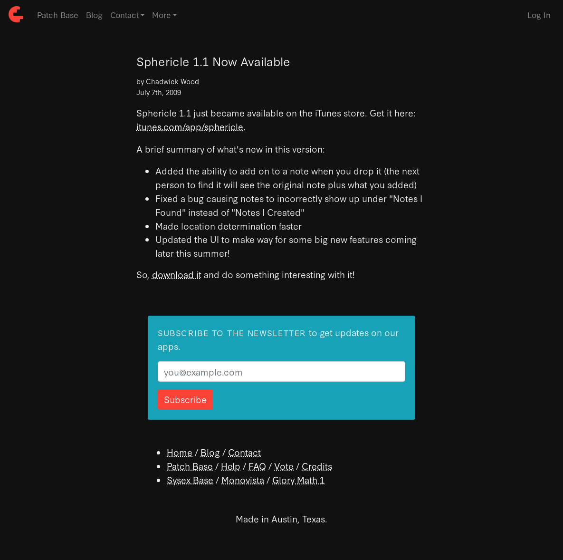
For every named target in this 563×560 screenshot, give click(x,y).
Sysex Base (190, 479)
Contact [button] (124, 14)
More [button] (161, 14)
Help (230, 465)
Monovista (242, 479)
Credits (317, 465)
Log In (539, 14)
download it (176, 274)
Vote (284, 465)
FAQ (257, 465)
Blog (94, 14)
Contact (244, 451)
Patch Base (57, 14)
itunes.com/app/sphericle (189, 126)
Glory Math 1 (298, 479)
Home (179, 451)
